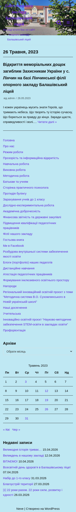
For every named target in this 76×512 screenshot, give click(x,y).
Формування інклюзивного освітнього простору (36, 280)
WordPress (52, 508)
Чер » (16, 429)
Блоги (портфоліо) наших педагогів (27, 262)
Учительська (12, 313)
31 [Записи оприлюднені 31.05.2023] (26, 418)
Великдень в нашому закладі (23, 455)
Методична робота (16, 175)
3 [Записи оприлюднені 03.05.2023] (26, 381)
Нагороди (9, 286)
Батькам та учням (15, 181)
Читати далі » (47, 122)
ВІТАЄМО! (10, 461)
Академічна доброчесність (21, 211)
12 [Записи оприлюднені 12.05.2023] (46, 391)
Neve (20, 508)
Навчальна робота (16, 164)
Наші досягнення (15, 307)
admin (11, 98)
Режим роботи (13, 152)
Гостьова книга (13, 239)
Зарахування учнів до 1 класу (24, 199)
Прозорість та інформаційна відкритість (31, 158)
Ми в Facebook (13, 245)
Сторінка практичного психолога (25, 187)
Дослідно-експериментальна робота (28, 205)
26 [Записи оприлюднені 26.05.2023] (46, 409)
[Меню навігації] (68, 22)
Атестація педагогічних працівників (27, 274)
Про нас (8, 146)
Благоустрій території (18, 484)
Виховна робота (14, 169)
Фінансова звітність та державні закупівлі (32, 217)
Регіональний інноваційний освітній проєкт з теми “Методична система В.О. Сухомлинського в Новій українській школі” (38, 296)
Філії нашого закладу (17, 234)
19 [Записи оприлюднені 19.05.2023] (46, 400)
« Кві (6, 429)
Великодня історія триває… (22, 449)
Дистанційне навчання (18, 268)
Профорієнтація (14, 330)
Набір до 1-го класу (16, 478)
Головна (9, 140)
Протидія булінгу (15, 193)
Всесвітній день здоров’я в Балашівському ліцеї (37, 467)
